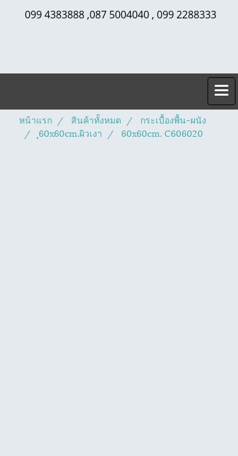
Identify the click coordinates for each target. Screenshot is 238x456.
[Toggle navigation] (221, 91)
